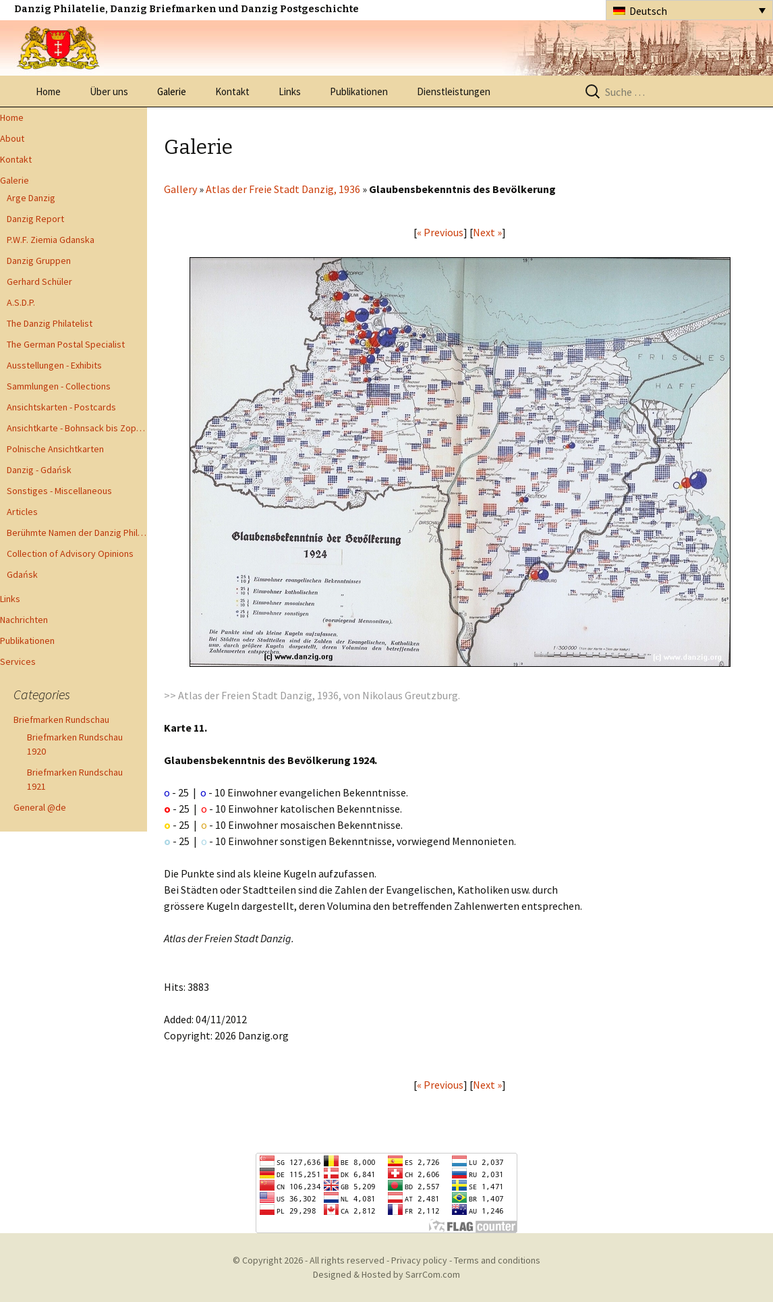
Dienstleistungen (453, 91)
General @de (39, 807)
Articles (22, 512)
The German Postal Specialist (66, 344)
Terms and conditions (497, 1260)
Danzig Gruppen (39, 260)
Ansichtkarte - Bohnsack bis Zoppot (77, 428)
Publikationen (359, 91)
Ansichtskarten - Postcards (61, 407)
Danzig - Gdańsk (39, 470)
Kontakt (232, 91)
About (12, 138)
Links (290, 91)
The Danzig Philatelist (49, 323)
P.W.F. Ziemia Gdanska (50, 240)
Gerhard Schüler (39, 281)
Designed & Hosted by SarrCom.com (386, 1274)
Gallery (180, 189)
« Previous (440, 232)
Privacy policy (419, 1260)
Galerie (171, 91)
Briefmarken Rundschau (61, 719)
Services (18, 661)
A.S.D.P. (21, 302)
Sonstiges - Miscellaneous (59, 491)
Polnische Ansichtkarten (55, 449)
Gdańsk (22, 574)
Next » (487, 232)
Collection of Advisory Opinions (70, 553)
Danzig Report (35, 219)
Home (48, 91)
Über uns (109, 91)
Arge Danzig (31, 198)
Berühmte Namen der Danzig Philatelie (77, 532)
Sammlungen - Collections (59, 386)
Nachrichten (24, 620)
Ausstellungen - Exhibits (54, 365)
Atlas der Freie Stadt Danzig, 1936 (283, 189)
